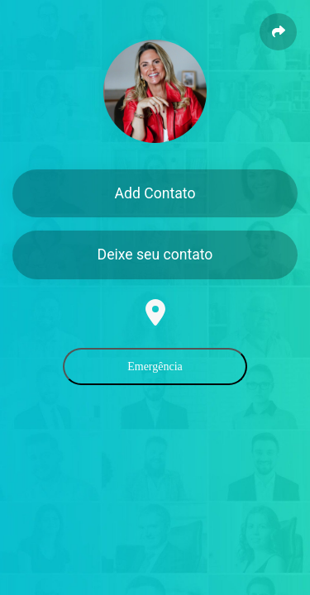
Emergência (155, 366)
